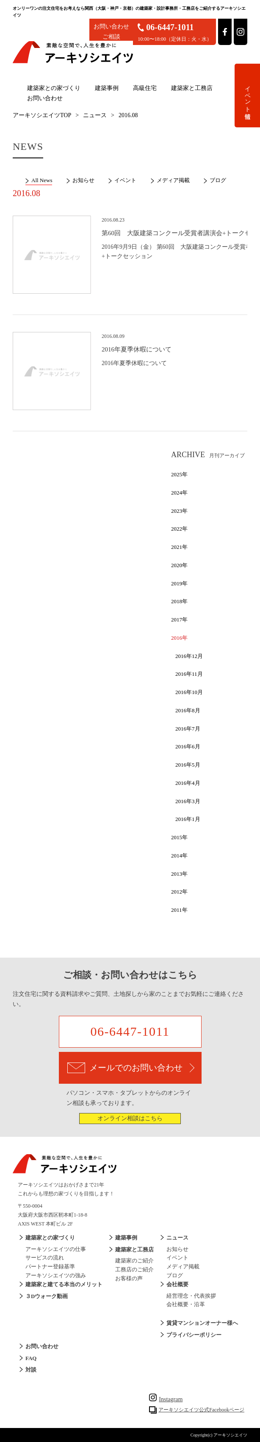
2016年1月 (187, 819)
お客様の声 (129, 1278)
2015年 (179, 837)
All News (41, 180)
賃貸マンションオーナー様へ (202, 1323)
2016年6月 (187, 746)
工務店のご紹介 (134, 1269)
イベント (125, 180)
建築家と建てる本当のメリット (63, 1284)
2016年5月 (187, 765)
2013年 (179, 874)
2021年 (179, 547)
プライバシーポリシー (193, 1335)
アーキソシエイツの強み (55, 1275)
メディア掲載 (173, 180)
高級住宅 (145, 88)
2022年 (179, 529)
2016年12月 (189, 656)
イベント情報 (247, 95)
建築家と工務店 (192, 88)
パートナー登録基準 (50, 1266)
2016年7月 (187, 728)
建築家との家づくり (53, 88)
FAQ (30, 1358)
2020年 (179, 565)
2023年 (179, 511)
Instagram (166, 1399)
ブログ (218, 180)
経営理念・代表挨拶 (191, 1296)
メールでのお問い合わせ (130, 1068)
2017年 (179, 619)
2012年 (179, 891)
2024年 (179, 492)
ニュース (95, 115)
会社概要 (177, 1284)
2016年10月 (189, 692)
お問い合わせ (45, 98)
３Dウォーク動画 (46, 1296)
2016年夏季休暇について (136, 349)
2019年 (179, 583)
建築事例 (107, 88)
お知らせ (83, 180)
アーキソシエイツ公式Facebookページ (201, 1410)
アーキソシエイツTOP (42, 115)
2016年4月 (187, 783)
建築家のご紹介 (134, 1260)
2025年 (179, 474)
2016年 (179, 638)
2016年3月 (187, 801)
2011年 (179, 910)
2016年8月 (187, 710)
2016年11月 (189, 674)
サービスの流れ (44, 1257)
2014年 (179, 855)
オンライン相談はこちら (130, 1118)
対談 (30, 1369)
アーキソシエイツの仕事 (55, 1249)
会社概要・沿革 (185, 1304)
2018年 (179, 601)
